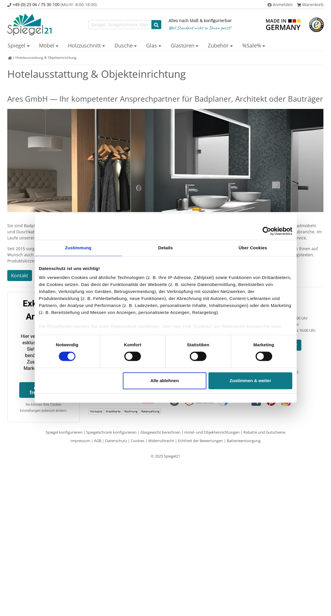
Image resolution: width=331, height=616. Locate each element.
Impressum (80, 440)
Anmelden (280, 4)
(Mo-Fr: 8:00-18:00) (52, 4)
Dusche (123, 45)
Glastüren (182, 45)
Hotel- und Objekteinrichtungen (212, 432)
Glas (151, 45)
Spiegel (16, 45)
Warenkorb (310, 4)
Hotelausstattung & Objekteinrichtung (46, 57)
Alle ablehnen (165, 380)
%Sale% (251, 45)
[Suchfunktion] (119, 24)
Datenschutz (116, 440)
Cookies (137, 440)
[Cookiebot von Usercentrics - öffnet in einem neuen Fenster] (266, 231)
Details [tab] (165, 247)
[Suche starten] (156, 24)
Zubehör (218, 45)
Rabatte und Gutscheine (264, 432)
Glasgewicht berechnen (160, 432)
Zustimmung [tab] (78, 247)
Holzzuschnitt (84, 45)
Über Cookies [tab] (253, 247)
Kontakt (19, 275)
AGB (97, 440)
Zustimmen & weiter (250, 380)
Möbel (46, 45)
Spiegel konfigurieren (64, 432)
